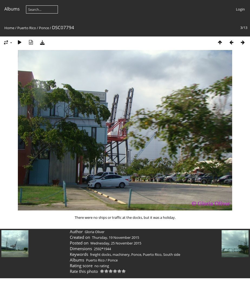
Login (240, 9)
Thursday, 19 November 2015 (115, 237)
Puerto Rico (26, 27)
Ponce (44, 27)
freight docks (100, 254)
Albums (12, 9)
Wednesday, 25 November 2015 (115, 243)
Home (9, 27)
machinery (121, 254)
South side (171, 254)
